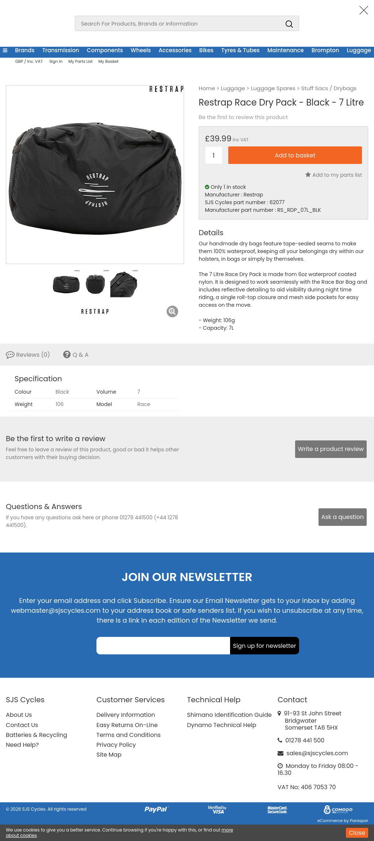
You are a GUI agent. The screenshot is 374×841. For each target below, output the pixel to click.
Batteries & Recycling (36, 735)
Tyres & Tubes (240, 50)
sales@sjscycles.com (317, 753)
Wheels (141, 50)
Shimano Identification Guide (229, 715)
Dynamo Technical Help (221, 725)
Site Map (109, 754)
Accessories (175, 50)
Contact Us (22, 725)
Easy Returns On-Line (127, 725)
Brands (24, 50)
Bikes (206, 50)
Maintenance (285, 50)
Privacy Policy (116, 745)
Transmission (60, 50)
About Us (19, 715)
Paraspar (359, 820)
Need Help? (22, 745)
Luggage (359, 50)
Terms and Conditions (128, 735)
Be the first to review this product (243, 117)
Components (105, 50)
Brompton (325, 50)
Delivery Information (125, 715)
